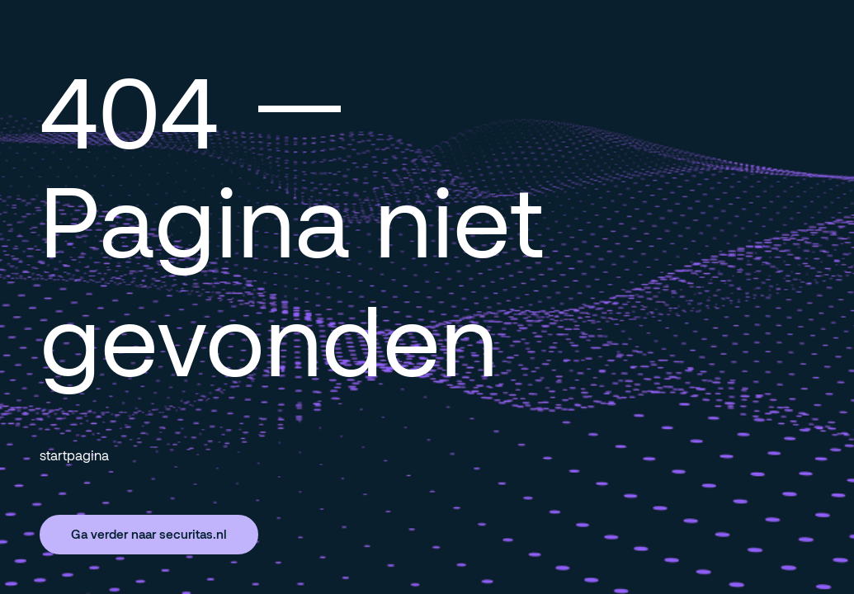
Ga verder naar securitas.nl (149, 533)
